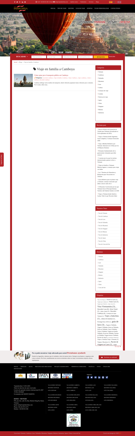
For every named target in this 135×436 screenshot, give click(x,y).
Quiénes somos (74, 2)
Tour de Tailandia (103, 222)
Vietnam (100, 72)
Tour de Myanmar (103, 225)
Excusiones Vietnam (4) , (113, 337)
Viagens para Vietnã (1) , (102, 303)
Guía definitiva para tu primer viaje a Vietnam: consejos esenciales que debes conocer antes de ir (107, 181)
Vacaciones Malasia (91, 395)
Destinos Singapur (72, 397)
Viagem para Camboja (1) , (103, 301)
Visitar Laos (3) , (114, 302)
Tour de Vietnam (102, 213)
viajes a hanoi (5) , (105, 311)
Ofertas (89, 8)
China (99, 103)
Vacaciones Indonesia (110, 395)
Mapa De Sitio (18, 368)
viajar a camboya (82, 78)
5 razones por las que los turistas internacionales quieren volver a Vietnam (107, 160)
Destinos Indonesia (110, 397)
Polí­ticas (91, 366)
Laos (99, 84)
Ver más (118, 346)
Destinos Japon (52, 407)
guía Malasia (89, 400)
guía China (70, 410)
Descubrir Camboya (45, 80)
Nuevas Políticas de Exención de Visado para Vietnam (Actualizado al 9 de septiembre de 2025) (107, 131)
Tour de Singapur (102, 228)
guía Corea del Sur (91, 410)
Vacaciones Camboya (73, 385)
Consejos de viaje (102, 90)
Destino (71, 8)
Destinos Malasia (90, 397)
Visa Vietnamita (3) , (106, 306)
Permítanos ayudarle (76, 353)
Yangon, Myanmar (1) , (104, 342)
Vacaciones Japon (53, 404)
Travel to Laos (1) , (112, 299)
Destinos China (71, 407)
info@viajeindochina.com (61, 2)
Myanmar (100, 81)
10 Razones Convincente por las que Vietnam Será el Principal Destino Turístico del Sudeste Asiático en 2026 (108, 189)
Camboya (100, 75)
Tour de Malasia (102, 232)
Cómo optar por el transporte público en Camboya (51, 75)
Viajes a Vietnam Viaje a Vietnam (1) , (108, 339)
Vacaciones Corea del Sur (93, 404)
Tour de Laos (101, 219)
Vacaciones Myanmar (54, 395)
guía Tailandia (108, 390)
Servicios (91, 2)
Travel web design (108, 433)
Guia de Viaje (80, 8)
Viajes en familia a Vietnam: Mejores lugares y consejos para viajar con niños (108, 167)
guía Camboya (71, 390)
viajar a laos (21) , (111, 303)
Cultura (100, 87)
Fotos (98, 366)
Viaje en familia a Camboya (60, 78)
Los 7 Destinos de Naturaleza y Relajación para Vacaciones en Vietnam (106, 174)
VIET (118, 433)
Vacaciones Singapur (73, 395)
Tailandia (100, 78)
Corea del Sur (102, 287)
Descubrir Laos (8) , (103, 309)
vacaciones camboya (48, 78)
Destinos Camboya (72, 387)
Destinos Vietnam (53, 387)
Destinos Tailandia (110, 387)
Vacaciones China (72, 404)
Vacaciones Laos (90, 385)
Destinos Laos (89, 387)
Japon (99, 281)
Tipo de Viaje (61, 8)
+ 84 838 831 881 (44, 2)
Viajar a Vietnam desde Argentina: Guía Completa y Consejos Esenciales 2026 (108, 138)
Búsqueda (101, 57)
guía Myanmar (52, 400)
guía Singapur (71, 400)
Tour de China (102, 241)
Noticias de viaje (102, 97)
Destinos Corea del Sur (92, 407)
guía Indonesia (108, 400)
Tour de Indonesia (103, 235)
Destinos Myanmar (54, 397)
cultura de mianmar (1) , (108, 319)
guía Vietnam (52, 390)
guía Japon (51, 410)
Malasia (100, 109)
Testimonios (83, 2)
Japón (99, 100)
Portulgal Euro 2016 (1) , (104, 322)
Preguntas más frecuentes (43, 366)
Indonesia (100, 112)
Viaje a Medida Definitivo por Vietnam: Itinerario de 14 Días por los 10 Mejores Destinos (108, 146)
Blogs (97, 2)
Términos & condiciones (78, 366)
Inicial (53, 8)
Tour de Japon (102, 238)
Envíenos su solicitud (110, 357)
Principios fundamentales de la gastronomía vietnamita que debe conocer (106, 153)
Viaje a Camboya (72, 78)
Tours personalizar (101, 8)
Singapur (100, 106)
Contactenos (115, 8)
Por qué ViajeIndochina (61, 366)
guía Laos (88, 390)
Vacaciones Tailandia (110, 385)
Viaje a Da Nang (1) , (101, 299)
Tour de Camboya (103, 216)
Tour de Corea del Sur (104, 244)
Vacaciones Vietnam (54, 385)
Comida (100, 94)
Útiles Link (106, 366)
